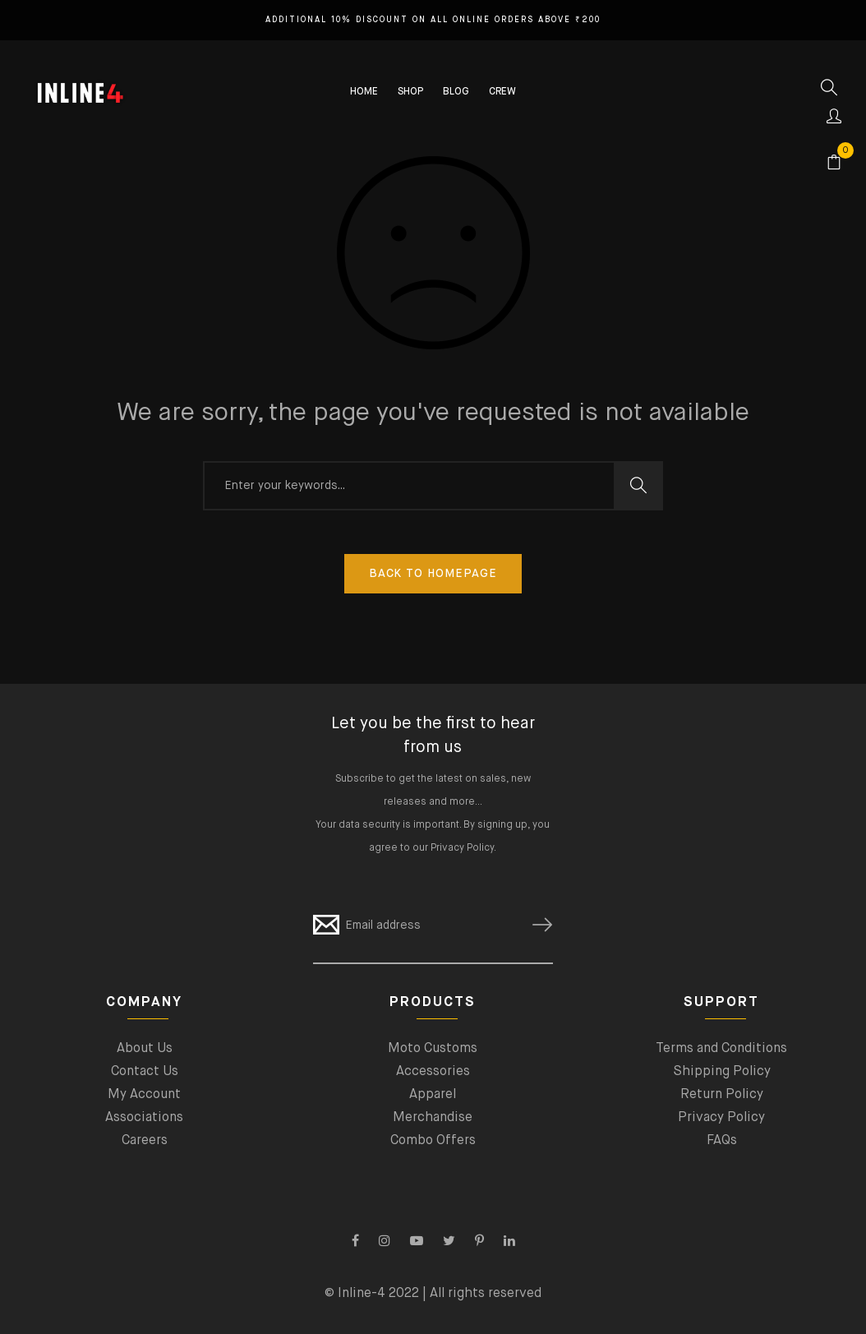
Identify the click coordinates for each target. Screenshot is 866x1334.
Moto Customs (432, 1048)
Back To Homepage (433, 573)
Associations (144, 1117)
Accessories (433, 1071)
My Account (144, 1094)
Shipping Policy (722, 1071)
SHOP (410, 92)
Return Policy (721, 1094)
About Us (145, 1048)
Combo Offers (433, 1140)
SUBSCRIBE (536, 925)
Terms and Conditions (721, 1048)
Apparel (432, 1094)
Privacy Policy (462, 848)
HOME (364, 92)
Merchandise (432, 1117)
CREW (502, 92)
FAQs (722, 1140)
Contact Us (144, 1071)
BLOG (456, 92)
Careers (145, 1140)
